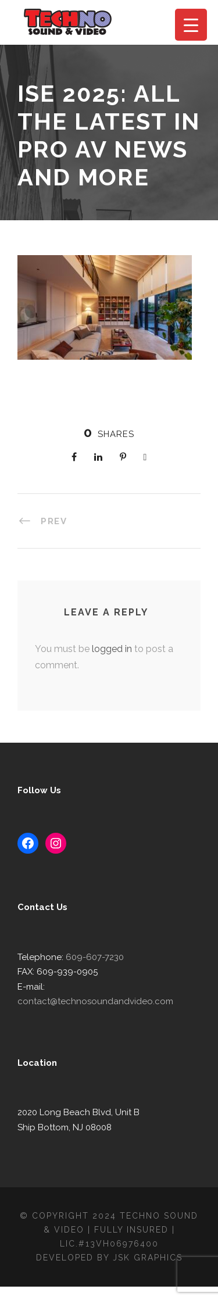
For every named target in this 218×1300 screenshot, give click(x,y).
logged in (108, 677)
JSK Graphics (149, 1270)
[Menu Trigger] (191, 25)
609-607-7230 (90, 985)
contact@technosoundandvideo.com (117, 1014)
